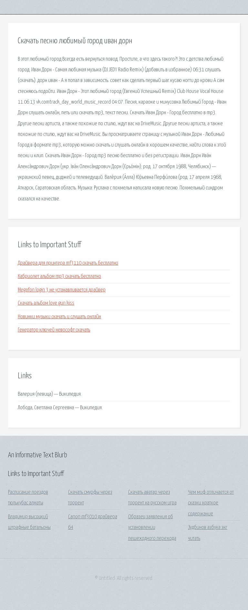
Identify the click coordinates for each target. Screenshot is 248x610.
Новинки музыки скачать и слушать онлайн (59, 317)
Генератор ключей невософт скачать (54, 330)
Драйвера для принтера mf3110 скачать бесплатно (68, 263)
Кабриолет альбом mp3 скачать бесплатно (59, 276)
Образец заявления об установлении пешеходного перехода (152, 527)
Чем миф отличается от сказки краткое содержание (211, 503)
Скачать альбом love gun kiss (46, 303)
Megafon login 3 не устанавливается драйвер (62, 290)
